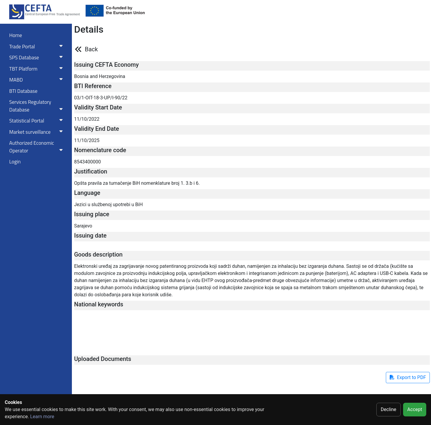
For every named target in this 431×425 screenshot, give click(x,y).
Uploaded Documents (102, 358)
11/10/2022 (87, 119)
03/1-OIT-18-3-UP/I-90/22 (101, 98)
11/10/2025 (87, 140)
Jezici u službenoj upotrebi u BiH (108, 204)
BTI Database (23, 91)
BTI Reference (93, 86)
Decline (388, 409)
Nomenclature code (100, 150)
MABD (37, 80)
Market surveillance (37, 132)
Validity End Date (96, 128)
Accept (414, 409)
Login (15, 161)
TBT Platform (37, 69)
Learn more (42, 416)
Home (15, 35)
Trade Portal (37, 46)
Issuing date (90, 235)
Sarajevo (83, 226)
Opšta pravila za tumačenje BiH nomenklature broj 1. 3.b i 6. (137, 183)
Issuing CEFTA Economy (106, 64)
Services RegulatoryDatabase (37, 106)
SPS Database (37, 57)
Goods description (98, 254)
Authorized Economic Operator (37, 147)
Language (87, 192)
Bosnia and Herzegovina (99, 76)
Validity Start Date (98, 107)
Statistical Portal (37, 121)
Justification (90, 171)
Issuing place (91, 214)
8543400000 (87, 162)
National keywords (98, 304)
